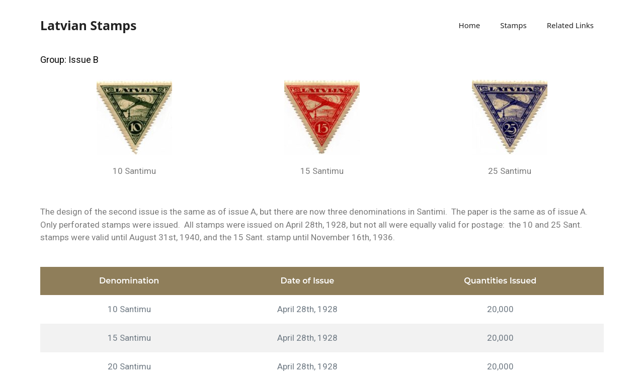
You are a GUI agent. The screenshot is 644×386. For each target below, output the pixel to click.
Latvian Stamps (88, 25)
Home (469, 25)
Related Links (570, 25)
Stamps (513, 25)
